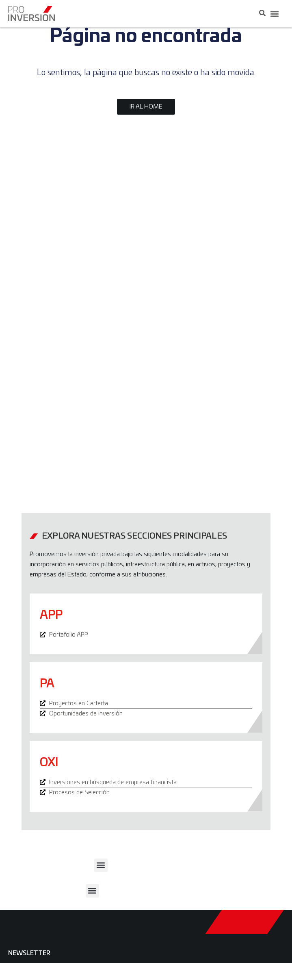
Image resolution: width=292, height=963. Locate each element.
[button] (274, 13)
